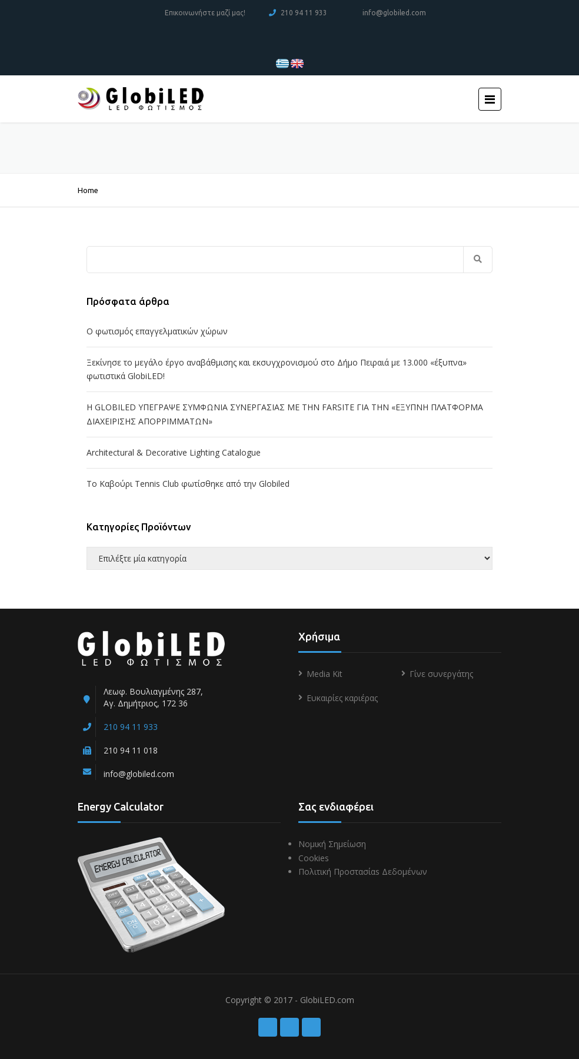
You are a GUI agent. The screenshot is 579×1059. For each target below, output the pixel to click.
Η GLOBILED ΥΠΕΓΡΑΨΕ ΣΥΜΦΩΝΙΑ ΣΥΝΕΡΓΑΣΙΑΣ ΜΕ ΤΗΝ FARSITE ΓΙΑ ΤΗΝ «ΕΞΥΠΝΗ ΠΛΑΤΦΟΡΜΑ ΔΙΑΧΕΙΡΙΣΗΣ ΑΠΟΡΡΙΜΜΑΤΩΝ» (284, 414)
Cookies (313, 858)
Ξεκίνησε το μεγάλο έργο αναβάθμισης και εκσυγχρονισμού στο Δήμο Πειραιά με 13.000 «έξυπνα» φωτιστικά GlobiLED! (276, 369)
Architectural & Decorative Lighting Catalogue (173, 452)
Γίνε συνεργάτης (441, 673)
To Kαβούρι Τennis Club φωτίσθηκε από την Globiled (188, 483)
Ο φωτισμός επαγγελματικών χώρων (157, 331)
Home (88, 190)
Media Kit (324, 673)
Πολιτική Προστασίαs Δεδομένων (362, 871)
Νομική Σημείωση (332, 843)
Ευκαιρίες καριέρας (342, 697)
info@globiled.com (394, 12)
